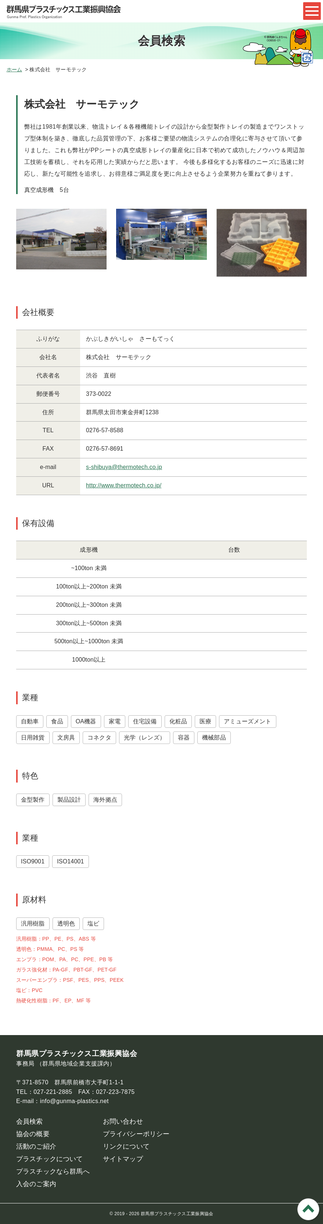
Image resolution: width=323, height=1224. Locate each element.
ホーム (14, 69)
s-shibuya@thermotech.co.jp (124, 467)
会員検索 (29, 1121)
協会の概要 (33, 1134)
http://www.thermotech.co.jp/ (123, 485)
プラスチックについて (49, 1159)
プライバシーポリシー (136, 1134)
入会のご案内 (36, 1184)
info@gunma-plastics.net (74, 1101)
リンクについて (126, 1146)
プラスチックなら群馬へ (53, 1171)
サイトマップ (123, 1159)
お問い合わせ (123, 1121)
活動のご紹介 (36, 1146)
